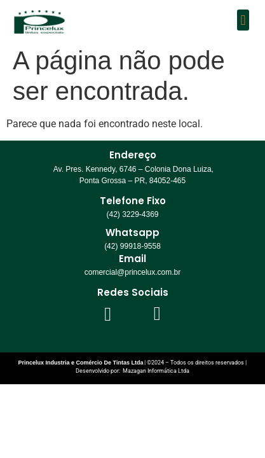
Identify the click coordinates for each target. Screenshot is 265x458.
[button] (243, 20)
